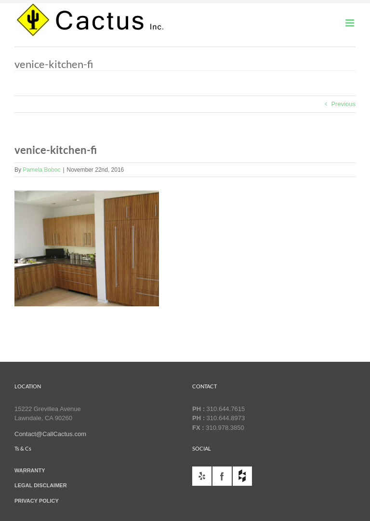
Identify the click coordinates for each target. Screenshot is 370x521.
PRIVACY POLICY (36, 501)
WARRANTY (29, 470)
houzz (242, 476)
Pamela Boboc (41, 169)
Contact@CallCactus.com (50, 434)
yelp (201, 476)
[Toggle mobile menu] (350, 23)
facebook (222, 476)
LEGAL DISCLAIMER (40, 485)
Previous (343, 104)
